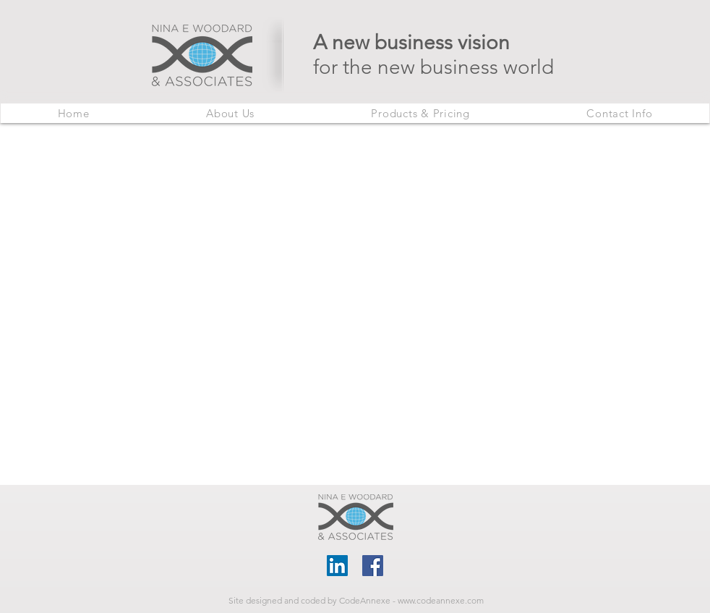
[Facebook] (372, 565)
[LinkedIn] (337, 565)
